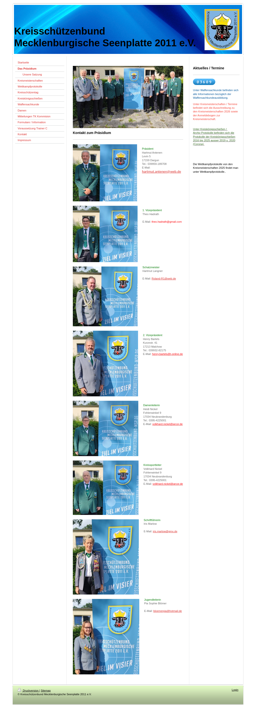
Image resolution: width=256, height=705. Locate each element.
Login (235, 689)
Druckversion (28, 690)
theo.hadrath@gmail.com (167, 221)
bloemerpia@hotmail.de (167, 610)
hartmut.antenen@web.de (161, 171)
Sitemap (46, 690)
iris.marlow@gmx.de (165, 531)
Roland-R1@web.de (164, 278)
